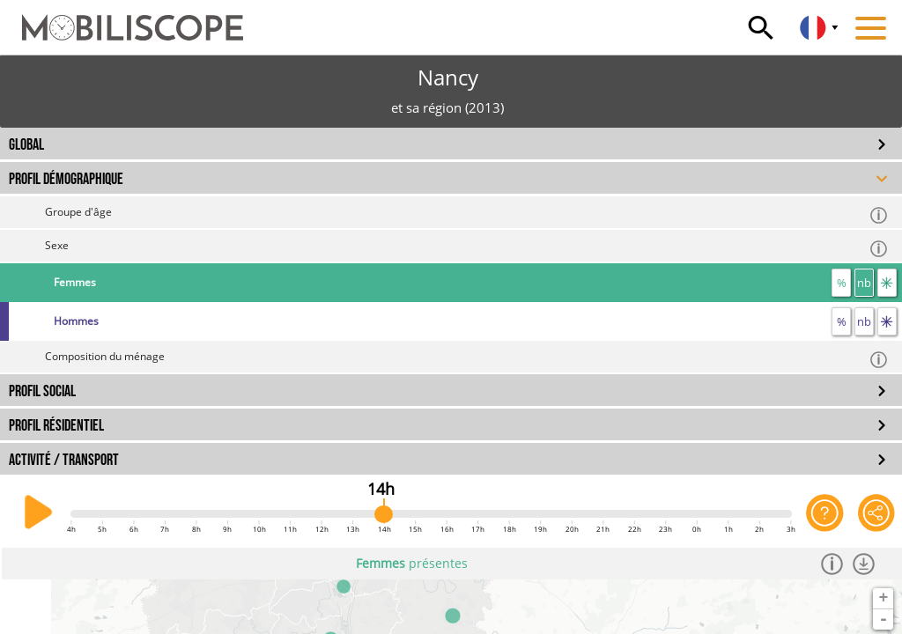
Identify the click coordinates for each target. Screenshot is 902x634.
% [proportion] (842, 283)
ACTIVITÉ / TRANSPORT (64, 460)
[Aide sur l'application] (824, 512)
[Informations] (834, 563)
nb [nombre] (864, 283)
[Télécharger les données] (866, 563)
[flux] (887, 283)
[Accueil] (121, 19)
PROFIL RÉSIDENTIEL (56, 426)
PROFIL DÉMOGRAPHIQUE (66, 179)
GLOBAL (26, 145)
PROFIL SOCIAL (42, 391)
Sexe (467, 248)
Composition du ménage (467, 359)
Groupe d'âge (467, 214)
